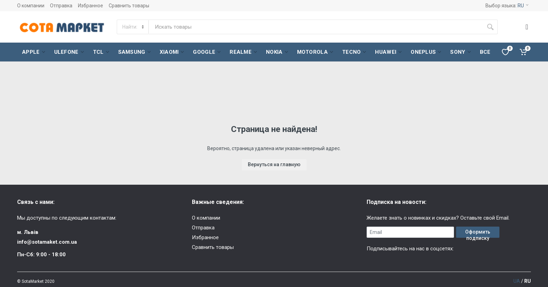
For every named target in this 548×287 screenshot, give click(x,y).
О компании (30, 5)
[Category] (133, 27)
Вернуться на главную (274, 164)
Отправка (61, 5)
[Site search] (316, 27)
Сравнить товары (129, 5)
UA (516, 281)
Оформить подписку (477, 233)
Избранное (90, 5)
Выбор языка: (506, 5)
